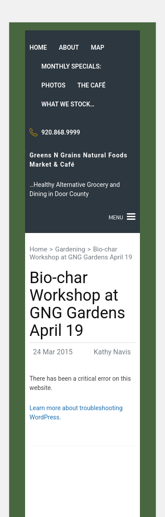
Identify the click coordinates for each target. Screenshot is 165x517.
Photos (53, 85)
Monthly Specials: (71, 66)
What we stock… (68, 104)
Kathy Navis (112, 352)
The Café (91, 85)
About (69, 47)
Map (97, 47)
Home (38, 47)
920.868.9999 (60, 132)
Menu (116, 217)
